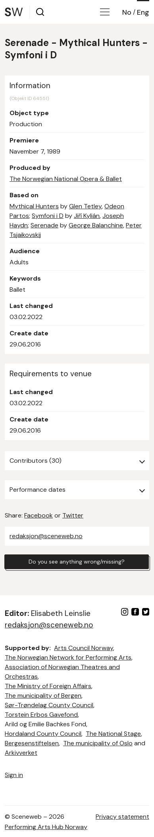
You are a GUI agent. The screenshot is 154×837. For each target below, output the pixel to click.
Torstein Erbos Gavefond (41, 714)
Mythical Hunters (34, 206)
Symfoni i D (48, 216)
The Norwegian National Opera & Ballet (66, 179)
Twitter (72, 515)
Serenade (44, 225)
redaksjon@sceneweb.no (46, 536)
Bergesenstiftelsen (32, 743)
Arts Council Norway (83, 648)
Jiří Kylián (87, 216)
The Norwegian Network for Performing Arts (68, 657)
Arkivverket (21, 752)
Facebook (38, 515)
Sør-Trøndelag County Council (49, 705)
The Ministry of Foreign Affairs (48, 686)
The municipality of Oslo (98, 743)
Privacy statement (122, 816)
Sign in (14, 775)
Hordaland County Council (43, 733)
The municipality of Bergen (43, 695)
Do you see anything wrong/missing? (77, 561)
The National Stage (113, 733)
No (126, 12)
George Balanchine (96, 225)
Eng (143, 12)
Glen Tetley (85, 206)
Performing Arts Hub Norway (46, 827)
